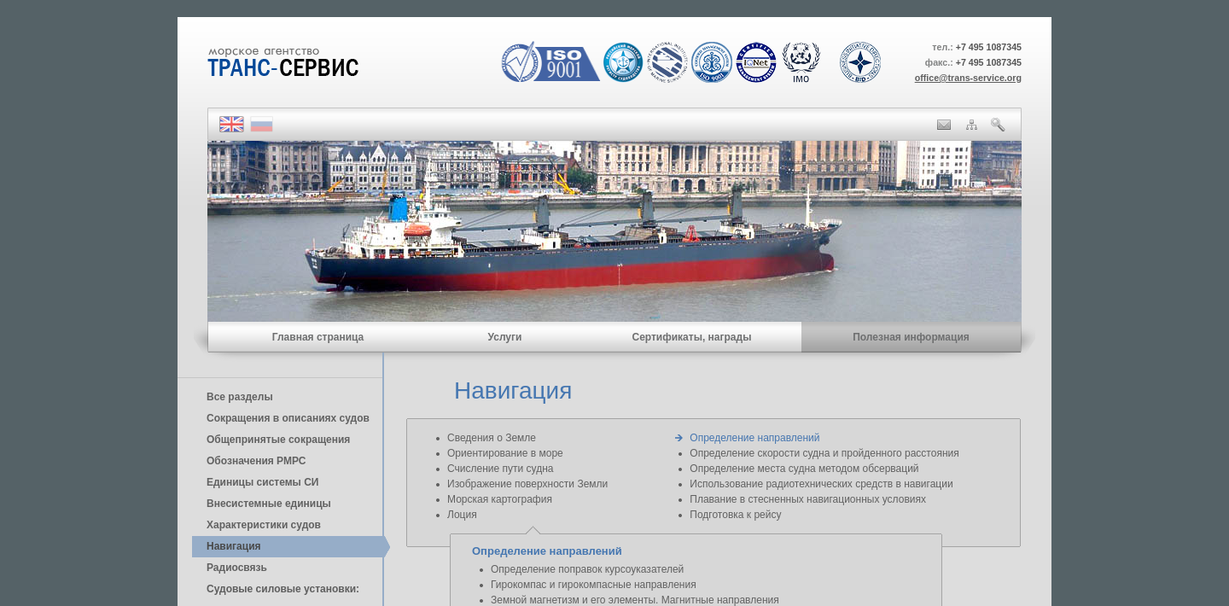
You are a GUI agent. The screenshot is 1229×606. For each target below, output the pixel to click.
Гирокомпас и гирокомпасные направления (593, 585)
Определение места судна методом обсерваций (804, 469)
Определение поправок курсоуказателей (587, 569)
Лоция (462, 515)
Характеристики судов (264, 525)
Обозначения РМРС (256, 461)
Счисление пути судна (500, 469)
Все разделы (240, 397)
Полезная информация (911, 337)
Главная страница (318, 337)
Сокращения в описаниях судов (288, 418)
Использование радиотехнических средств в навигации (821, 484)
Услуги (505, 337)
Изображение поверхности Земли (527, 484)
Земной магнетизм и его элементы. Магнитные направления (635, 600)
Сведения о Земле (491, 438)
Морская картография (499, 499)
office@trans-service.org (968, 78)
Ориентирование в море (505, 453)
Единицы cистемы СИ (262, 482)
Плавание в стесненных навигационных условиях (808, 499)
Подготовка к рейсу (735, 515)
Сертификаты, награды (691, 337)
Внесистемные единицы (269, 504)
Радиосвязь (237, 568)
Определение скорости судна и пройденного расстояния (824, 453)
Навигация (234, 546)
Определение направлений (754, 438)
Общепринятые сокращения (278, 440)
